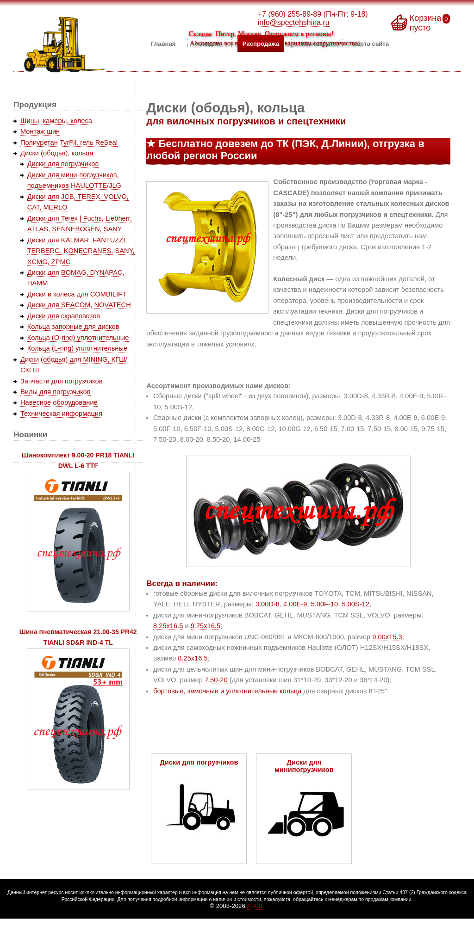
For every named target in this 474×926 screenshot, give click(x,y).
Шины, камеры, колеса (56, 120)
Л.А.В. (255, 905)
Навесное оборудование (59, 402)
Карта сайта (371, 43)
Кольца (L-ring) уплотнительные (77, 348)
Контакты (316, 43)
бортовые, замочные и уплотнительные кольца (227, 691)
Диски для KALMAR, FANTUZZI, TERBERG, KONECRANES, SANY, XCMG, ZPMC (81, 250)
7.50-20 (216, 680)
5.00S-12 (355, 604)
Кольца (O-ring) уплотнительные (78, 337)
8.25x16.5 (168, 626)
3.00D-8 (268, 604)
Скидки (209, 43)
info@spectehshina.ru (294, 22)
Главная (163, 43)
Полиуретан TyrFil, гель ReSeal (69, 142)
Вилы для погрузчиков (55, 391)
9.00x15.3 (387, 637)
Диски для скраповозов (63, 316)
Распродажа (261, 43)
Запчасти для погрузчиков (61, 381)
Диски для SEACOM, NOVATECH (79, 305)
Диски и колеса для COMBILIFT (76, 294)
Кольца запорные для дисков (73, 326)
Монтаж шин (40, 131)
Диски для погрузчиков (63, 163)
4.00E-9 (295, 604)
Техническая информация (61, 413)
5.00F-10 (324, 604)
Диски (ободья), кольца (57, 153)
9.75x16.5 (205, 626)
